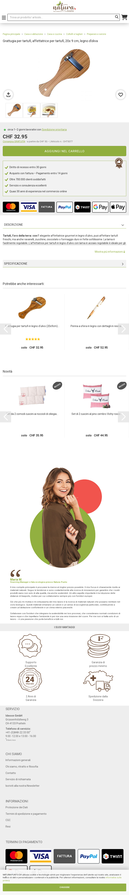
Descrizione (13, 224)
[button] (5, 329)
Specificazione (15, 263)
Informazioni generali (18, 760)
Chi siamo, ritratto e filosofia (22, 766)
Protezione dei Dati (17, 807)
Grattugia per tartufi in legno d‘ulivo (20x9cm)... (32, 326)
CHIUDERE (64, 887)
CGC (8, 820)
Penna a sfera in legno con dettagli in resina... (97, 326)
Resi (8, 826)
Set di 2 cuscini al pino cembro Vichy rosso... (97, 413)
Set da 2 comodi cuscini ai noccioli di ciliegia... (32, 413)
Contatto (11, 773)
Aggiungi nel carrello (65, 151)
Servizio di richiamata (18, 779)
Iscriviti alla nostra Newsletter (23, 785)
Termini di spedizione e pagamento (26, 813)
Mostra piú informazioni (110, 251)
